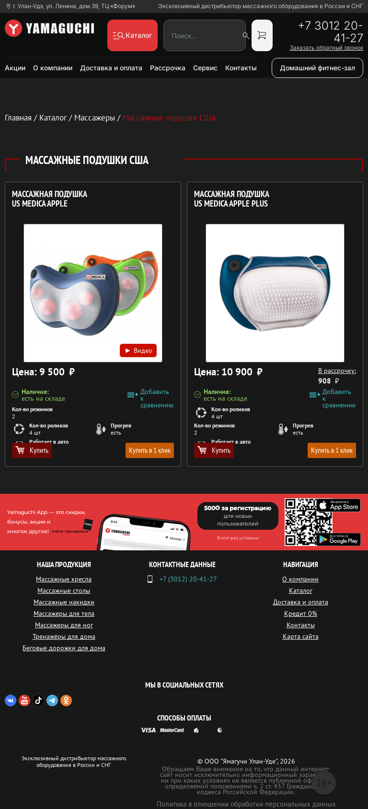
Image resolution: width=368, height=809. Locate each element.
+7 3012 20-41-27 (330, 32)
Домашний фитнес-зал (317, 68)
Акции (15, 68)
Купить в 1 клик (150, 450)
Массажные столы (63, 590)
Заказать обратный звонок (326, 47)
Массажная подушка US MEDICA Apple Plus (231, 199)
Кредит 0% (300, 613)
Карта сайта (301, 636)
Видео (138, 350)
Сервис (205, 68)
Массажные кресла (64, 579)
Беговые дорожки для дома (64, 648)
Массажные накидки (64, 602)
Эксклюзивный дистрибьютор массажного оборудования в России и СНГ (260, 6)
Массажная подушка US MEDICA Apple (49, 199)
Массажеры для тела (64, 613)
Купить (31, 450)
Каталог (300, 590)
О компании (52, 68)
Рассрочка (167, 68)
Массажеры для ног (64, 625)
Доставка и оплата (111, 68)
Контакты (241, 68)
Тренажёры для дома (64, 636)
